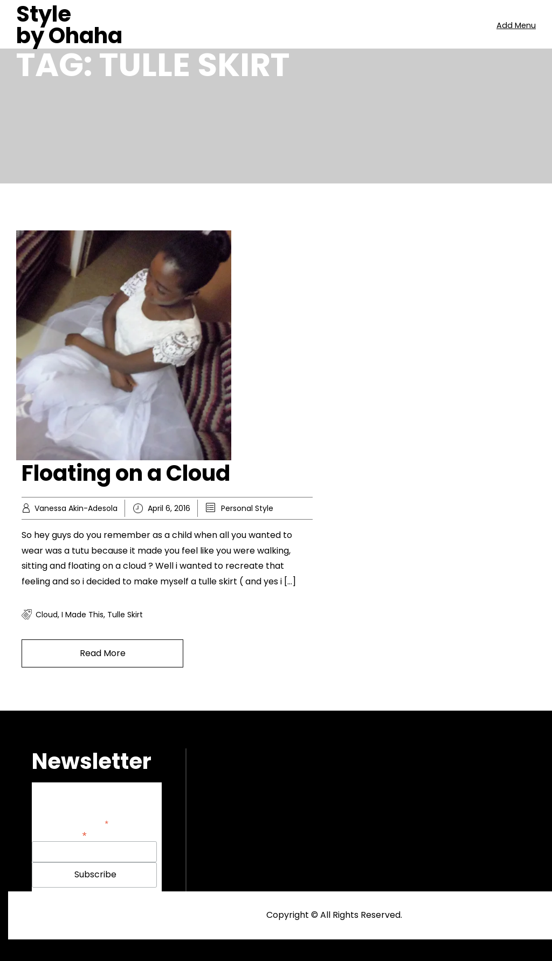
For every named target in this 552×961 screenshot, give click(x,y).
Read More (103, 653)
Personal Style (247, 508)
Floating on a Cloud (126, 473)
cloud (47, 614)
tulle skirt (125, 614)
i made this (82, 614)
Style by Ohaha (69, 24)
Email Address (59, 834)
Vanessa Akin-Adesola (76, 508)
